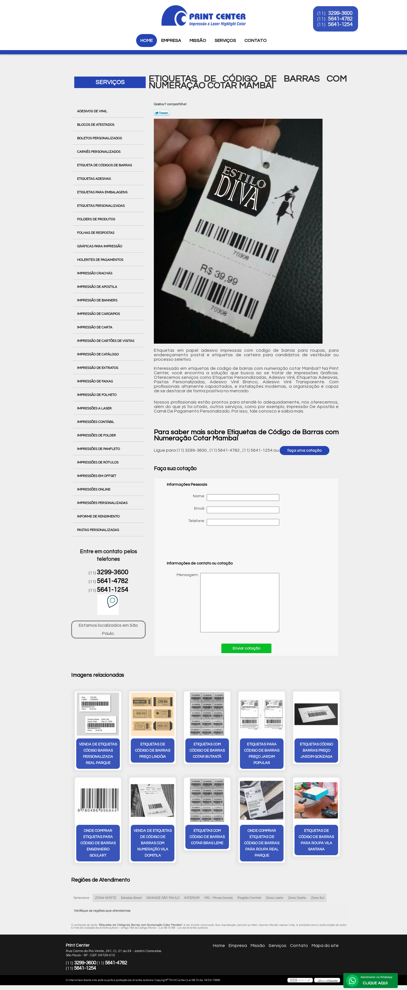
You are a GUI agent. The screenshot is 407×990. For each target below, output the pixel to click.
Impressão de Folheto (97, 395)
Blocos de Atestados (96, 125)
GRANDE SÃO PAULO (163, 898)
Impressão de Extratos (98, 368)
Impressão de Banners (97, 300)
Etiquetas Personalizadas (101, 206)
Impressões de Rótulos (98, 462)
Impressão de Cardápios (99, 314)
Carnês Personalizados (99, 152)
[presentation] (202, 546)
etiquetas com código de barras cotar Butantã (207, 751)
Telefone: (233, 522)
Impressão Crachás (95, 273)
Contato (255, 40)
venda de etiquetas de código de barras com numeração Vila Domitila (153, 843)
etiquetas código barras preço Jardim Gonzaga (316, 751)
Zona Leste (274, 898)
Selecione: (81, 898)
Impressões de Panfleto (99, 449)
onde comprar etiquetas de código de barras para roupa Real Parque (261, 843)
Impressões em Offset (97, 476)
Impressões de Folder (97, 435)
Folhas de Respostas (96, 233)
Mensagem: (223, 602)
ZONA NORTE (105, 898)
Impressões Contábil (96, 422)
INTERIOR (192, 898)
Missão (198, 40)
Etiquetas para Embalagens (102, 192)
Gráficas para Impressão (100, 246)
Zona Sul (317, 898)
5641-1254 (342, 25)
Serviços (225, 40)
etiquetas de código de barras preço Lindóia (152, 751)
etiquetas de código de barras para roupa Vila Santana (316, 840)
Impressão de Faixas (95, 381)
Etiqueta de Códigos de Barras (105, 165)
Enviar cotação (246, 648)
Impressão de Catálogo (98, 354)
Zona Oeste (297, 898)
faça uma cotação (304, 451)
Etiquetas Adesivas (94, 179)
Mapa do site (325, 946)
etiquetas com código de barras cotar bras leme (207, 837)
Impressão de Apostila (97, 287)
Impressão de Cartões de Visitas (106, 341)
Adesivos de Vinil (92, 111)
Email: (236, 510)
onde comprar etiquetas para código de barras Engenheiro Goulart (98, 843)
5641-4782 (342, 19)
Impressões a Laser (95, 408)
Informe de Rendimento (98, 516)
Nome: (236, 497)
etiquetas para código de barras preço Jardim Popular (261, 754)
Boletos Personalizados (100, 138)
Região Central (249, 898)
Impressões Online (94, 489)
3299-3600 (342, 13)
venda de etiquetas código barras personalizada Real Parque (98, 754)
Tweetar (161, 113)
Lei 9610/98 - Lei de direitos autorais (183, 927)
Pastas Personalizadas (98, 530)
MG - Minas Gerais (218, 898)
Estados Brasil (131, 898)
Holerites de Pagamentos (100, 260)
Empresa (171, 40)
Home (146, 40)
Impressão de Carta (95, 327)
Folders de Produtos (96, 219)
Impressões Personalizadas (102, 503)
